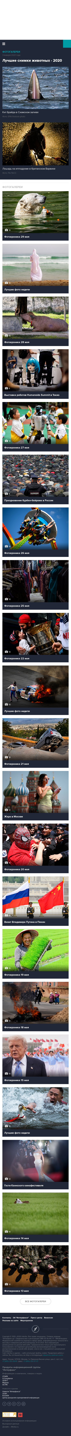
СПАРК (5, 1376)
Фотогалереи (11, 51)
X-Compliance (7, 1378)
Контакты (6, 1318)
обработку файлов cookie (53, 1355)
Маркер (5, 1383)
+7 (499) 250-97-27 (30, 1361)
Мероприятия (26, 1320)
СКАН (4, 1394)
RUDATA (5, 1396)
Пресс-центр (36, 1318)
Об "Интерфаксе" (21, 1318)
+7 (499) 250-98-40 (9, 1361)
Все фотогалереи (35, 1301)
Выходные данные (10, 1424)
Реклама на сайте (10, 1320)
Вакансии (48, 1318)
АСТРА (4, 1385)
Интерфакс (35, 43)
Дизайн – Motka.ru (10, 1427)
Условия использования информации (19, 1421)
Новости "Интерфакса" (11, 1392)
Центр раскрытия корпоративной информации (20, 1398)
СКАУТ (5, 1381)
